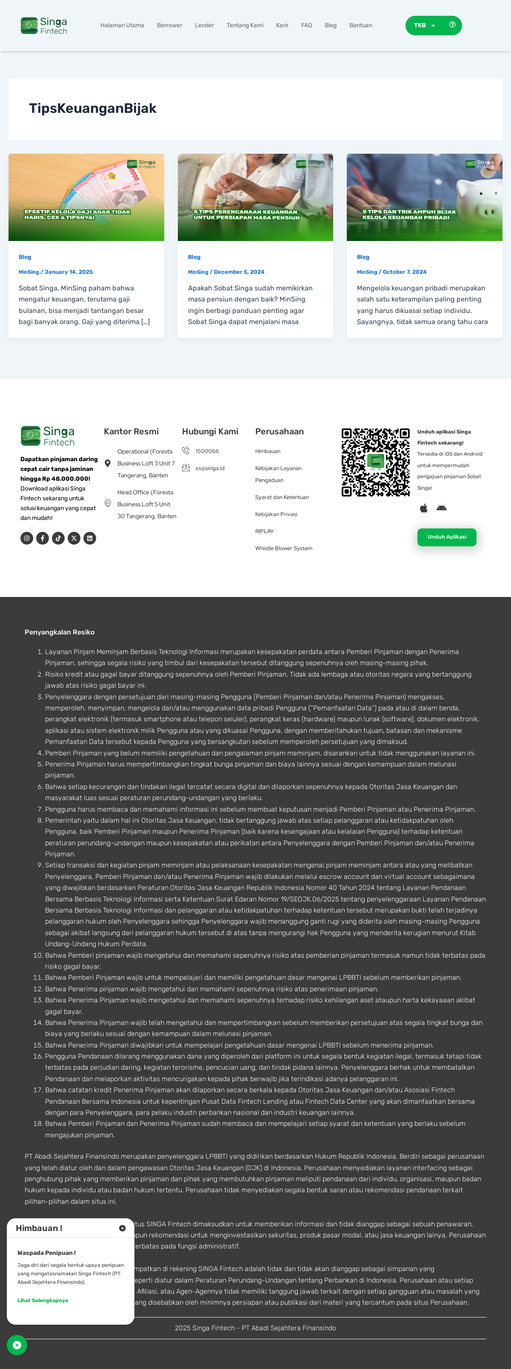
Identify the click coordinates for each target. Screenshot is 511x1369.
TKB (425, 25)
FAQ (306, 25)
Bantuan (360, 25)
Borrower (169, 25)
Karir (282, 25)
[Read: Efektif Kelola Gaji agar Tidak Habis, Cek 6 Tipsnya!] (86, 197)
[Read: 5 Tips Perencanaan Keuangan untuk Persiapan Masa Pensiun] (256, 197)
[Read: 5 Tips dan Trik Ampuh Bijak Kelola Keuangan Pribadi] (424, 197)
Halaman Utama (122, 25)
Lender (204, 25)
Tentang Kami (245, 25)
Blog (331, 25)
